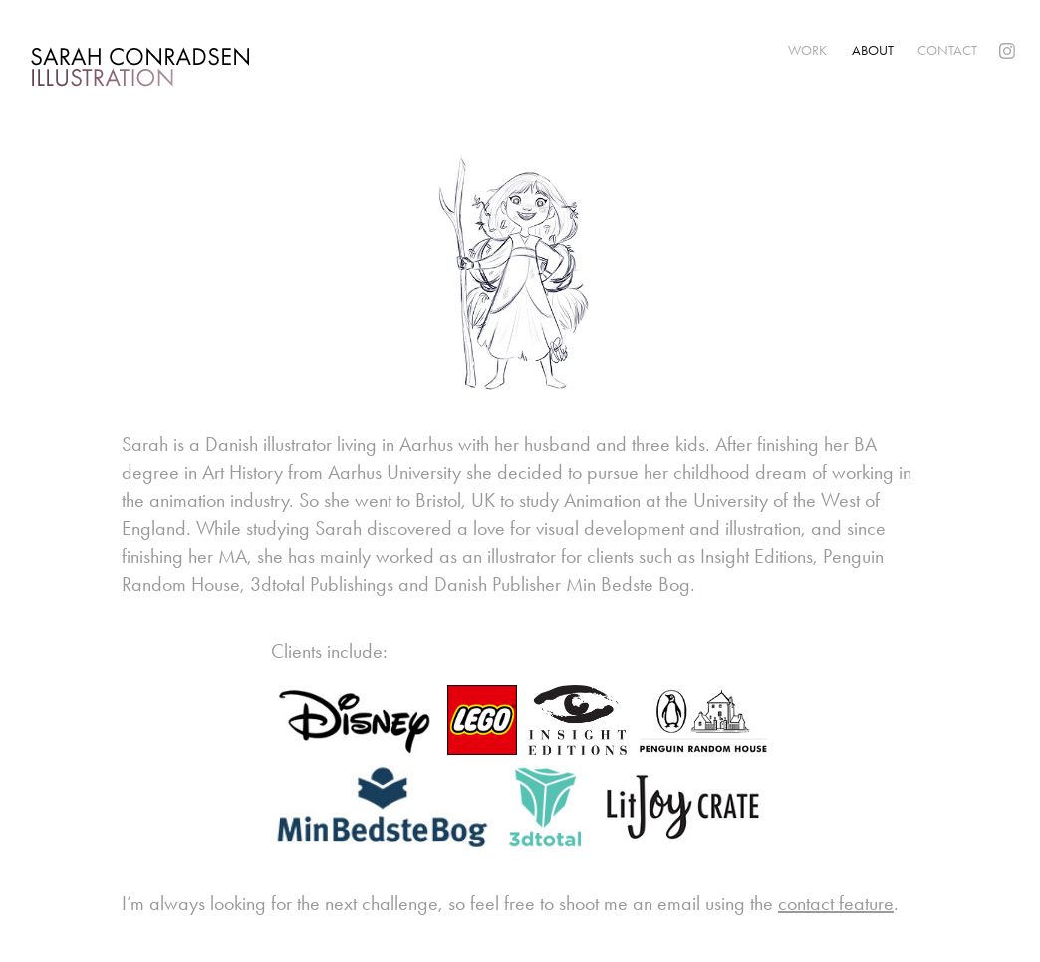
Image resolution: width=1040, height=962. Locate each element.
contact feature (836, 903)
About (873, 50)
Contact (947, 50)
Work (807, 50)
